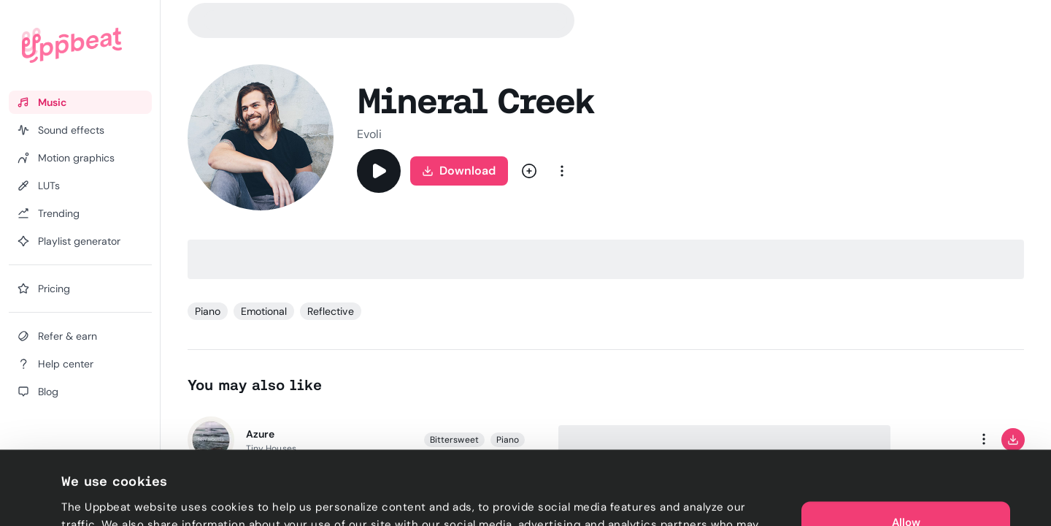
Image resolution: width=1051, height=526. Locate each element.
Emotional (264, 311)
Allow (906, 453)
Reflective (330, 311)
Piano (207, 311)
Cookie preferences (114, 497)
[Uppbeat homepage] (72, 45)
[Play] (379, 171)
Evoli (369, 134)
